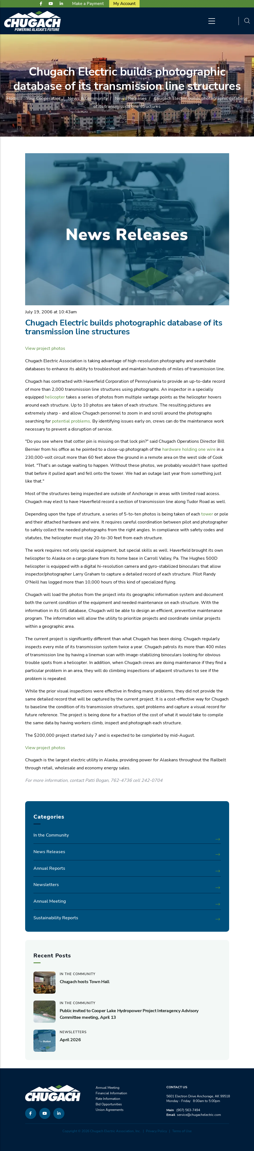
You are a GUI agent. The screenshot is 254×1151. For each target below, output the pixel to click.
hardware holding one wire (189, 449)
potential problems (71, 421)
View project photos (45, 348)
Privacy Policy (156, 1131)
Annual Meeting (49, 901)
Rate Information (108, 1099)
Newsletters (46, 885)
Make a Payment (88, 3)
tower (207, 514)
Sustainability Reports (55, 918)
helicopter (55, 397)
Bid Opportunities (109, 1104)
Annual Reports (49, 868)
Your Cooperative (43, 98)
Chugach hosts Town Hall (84, 982)
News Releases (131, 98)
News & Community (88, 98)
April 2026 (70, 1040)
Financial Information (111, 1093)
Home (13, 98)
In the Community (51, 835)
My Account (124, 3)
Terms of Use (182, 1131)
